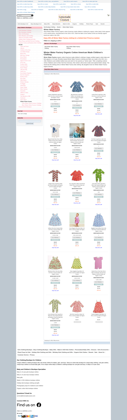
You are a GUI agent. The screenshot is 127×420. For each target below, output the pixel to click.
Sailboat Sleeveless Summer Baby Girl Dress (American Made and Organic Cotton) (55, 230)
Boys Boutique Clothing (25, 32)
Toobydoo (22, 98)
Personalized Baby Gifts (82, 349)
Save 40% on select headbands (25, 1)
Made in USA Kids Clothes (26, 37)
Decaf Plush (23, 57)
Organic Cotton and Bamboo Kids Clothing (30, 42)
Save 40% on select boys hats (24, 4)
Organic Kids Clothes (80, 352)
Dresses (93, 349)
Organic (74, 24)
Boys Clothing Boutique (41, 349)
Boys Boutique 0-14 (36, 24)
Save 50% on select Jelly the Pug (56, 9)
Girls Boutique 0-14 (23, 24)
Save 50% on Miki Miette (76, 9)
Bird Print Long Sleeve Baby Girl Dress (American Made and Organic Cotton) (77, 316)
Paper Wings (23, 87)
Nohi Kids (23, 85)
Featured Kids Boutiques (25, 106)
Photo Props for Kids (24, 352)
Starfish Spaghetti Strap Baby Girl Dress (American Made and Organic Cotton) (98, 316)
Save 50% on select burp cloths (25, 7)
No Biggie (22, 83)
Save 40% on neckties (90, 7)
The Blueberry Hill (25, 96)
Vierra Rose (23, 99)
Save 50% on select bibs (92, 4)
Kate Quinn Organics (26, 73)
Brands (103, 24)
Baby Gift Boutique (24, 34)
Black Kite (23, 53)
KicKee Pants (23, 76)
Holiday (81, 24)
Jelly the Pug (23, 69)
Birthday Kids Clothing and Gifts (63, 352)
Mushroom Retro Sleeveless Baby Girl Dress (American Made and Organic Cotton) (55, 273)
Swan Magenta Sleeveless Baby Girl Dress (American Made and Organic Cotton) (77, 230)
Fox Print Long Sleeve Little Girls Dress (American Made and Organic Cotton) (98, 140)
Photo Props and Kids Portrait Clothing (29, 41)
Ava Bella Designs (25, 51)
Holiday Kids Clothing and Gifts (27, 39)
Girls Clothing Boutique (25, 349)
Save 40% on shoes (76, 4)
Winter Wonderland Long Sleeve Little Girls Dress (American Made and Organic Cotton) (55, 96)
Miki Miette (23, 80)
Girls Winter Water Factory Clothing (31, 103)
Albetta (22, 48)
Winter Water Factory (26, 101)
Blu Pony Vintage (24, 55)
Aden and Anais (24, 46)
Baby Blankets (56, 24)
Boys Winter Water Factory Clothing (31, 105)
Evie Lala (22, 62)
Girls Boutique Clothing (25, 30)
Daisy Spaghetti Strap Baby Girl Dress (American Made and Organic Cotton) (77, 273)
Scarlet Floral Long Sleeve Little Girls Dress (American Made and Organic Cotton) (99, 96)
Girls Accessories (103, 349)
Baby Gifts (47, 24)
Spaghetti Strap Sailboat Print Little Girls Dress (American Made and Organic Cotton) (98, 230)
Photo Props (89, 24)
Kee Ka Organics (24, 74)
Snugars (22, 94)
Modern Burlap (24, 82)
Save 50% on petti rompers (70, 1)
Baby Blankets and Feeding (26, 35)
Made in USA (66, 24)
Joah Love (23, 71)
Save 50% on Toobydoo (37, 9)
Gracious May (24, 66)
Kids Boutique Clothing (49, 27)
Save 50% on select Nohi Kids (95, 9)
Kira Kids (23, 78)
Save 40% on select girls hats (89, 1)
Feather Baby (23, 64)
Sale (97, 24)
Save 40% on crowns (42, 4)
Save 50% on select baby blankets (46, 7)
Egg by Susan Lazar (25, 60)
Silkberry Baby (24, 92)
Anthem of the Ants (25, 50)
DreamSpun (23, 58)
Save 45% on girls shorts (59, 4)
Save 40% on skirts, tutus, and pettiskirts (48, 1)
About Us (101, 352)
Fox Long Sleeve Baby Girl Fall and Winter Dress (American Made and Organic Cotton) (77, 185)
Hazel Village (23, 67)
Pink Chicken (23, 89)
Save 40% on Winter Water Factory (26, 12)
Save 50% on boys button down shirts (70, 7)
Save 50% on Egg (21, 9)
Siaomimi (22, 90)
